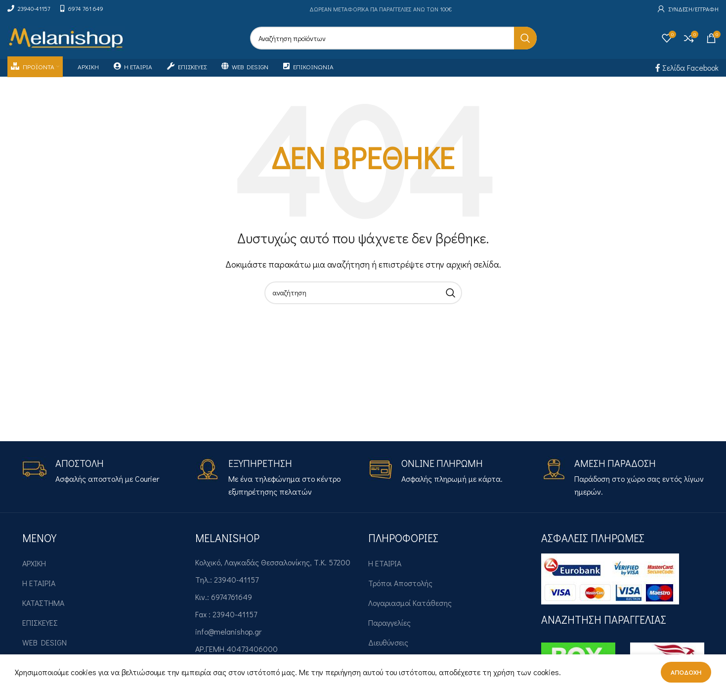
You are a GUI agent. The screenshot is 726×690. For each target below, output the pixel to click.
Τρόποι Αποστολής (400, 587)
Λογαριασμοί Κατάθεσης (410, 606)
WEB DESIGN (44, 646)
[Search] (393, 40)
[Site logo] (66, 39)
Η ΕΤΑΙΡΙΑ (38, 587)
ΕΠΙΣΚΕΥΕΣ (40, 626)
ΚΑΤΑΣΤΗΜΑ (43, 606)
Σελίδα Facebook (687, 71)
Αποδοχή (686, 672)
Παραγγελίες (389, 626)
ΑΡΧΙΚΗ (34, 567)
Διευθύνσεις (388, 646)
